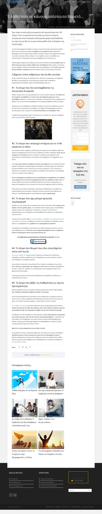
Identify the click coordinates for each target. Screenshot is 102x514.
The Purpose (13, 26)
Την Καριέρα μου (16, 486)
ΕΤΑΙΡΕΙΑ (88, 4)
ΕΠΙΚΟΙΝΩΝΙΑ (75, 511)
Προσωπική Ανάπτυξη (27, 26)
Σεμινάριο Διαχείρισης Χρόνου (79, 48)
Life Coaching (76, 44)
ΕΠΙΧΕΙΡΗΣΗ (78, 4)
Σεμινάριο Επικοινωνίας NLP (79, 54)
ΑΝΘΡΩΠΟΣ (67, 4)
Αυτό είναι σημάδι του (23, 259)
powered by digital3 (88, 511)
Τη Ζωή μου (14, 483)
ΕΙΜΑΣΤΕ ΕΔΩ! (80, 191)
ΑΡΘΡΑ (84, 4)
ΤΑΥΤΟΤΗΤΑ (66, 511)
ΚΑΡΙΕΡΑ (73, 4)
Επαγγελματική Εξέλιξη (47, 486)
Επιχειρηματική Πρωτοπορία (49, 490)
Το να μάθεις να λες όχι (19, 310)
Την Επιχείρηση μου (16, 490)
